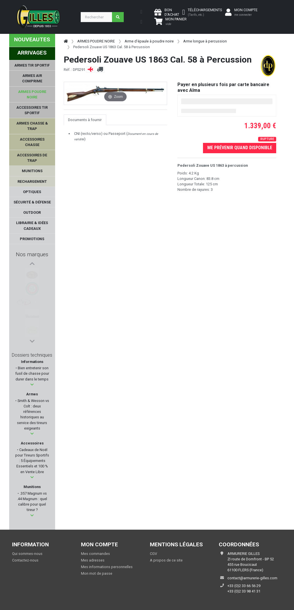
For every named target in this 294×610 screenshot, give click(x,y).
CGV (153, 553)
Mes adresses (93, 560)
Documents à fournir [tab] (85, 120)
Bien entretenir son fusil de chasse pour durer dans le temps (32, 373)
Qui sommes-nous (27, 553)
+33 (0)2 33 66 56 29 (243, 586)
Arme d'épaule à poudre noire (149, 41)
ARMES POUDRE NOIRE (96, 41)
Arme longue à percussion (205, 41)
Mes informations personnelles (107, 567)
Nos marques (32, 254)
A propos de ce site (166, 560)
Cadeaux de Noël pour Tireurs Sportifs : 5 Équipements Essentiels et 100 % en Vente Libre (32, 461)
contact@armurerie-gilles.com (252, 578)
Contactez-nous (25, 560)
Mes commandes (95, 553)
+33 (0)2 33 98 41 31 (243, 591)
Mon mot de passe (96, 573)
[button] (32, 384)
